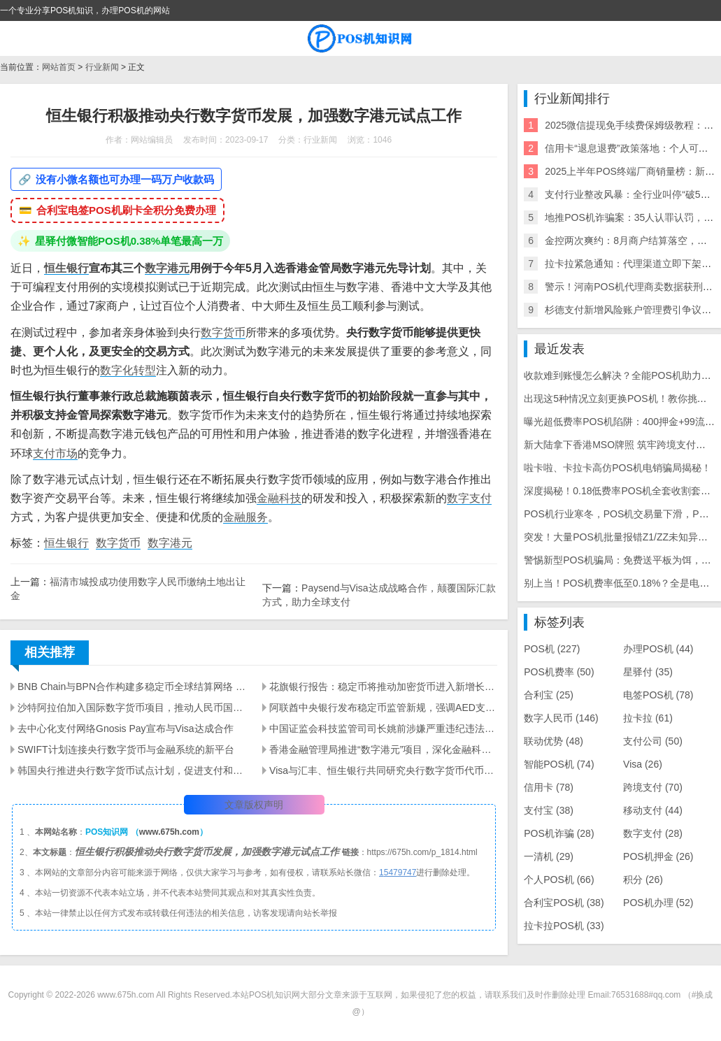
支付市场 (55, 453)
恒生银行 (66, 268)
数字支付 (469, 498)
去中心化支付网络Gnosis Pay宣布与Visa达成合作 (125, 728)
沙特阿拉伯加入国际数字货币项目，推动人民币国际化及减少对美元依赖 (131, 707)
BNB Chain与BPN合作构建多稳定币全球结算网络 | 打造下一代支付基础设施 (131, 686)
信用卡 (548, 787)
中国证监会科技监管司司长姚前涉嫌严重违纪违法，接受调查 (383, 728)
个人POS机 (559, 879)
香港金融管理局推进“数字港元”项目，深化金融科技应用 (383, 749)
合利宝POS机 (564, 902)
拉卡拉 (648, 718)
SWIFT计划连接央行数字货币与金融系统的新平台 (125, 749)
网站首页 (59, 67)
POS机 (552, 648)
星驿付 (648, 671)
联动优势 (553, 741)
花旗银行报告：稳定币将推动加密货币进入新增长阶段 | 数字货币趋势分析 (383, 686)
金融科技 (279, 498)
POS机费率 (559, 671)
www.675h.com (169, 832)
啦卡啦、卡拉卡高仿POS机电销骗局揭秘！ (617, 467)
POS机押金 (658, 856)
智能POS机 (559, 764)
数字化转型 (128, 370)
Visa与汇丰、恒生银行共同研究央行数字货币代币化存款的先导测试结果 (383, 770)
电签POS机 (658, 695)
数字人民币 (561, 718)
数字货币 (223, 332)
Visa (642, 764)
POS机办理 (658, 902)
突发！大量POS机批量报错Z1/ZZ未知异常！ (621, 537)
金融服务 (245, 517)
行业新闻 (102, 67)
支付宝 (548, 810)
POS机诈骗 (559, 833)
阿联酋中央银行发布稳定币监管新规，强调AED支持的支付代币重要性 (383, 707)
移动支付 (653, 810)
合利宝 (548, 695)
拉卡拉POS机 (564, 925)
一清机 (548, 856)
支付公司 (653, 741)
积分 (643, 879)
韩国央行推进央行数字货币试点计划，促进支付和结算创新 (131, 770)
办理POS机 (658, 648)
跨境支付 (653, 787)
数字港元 (167, 268)
